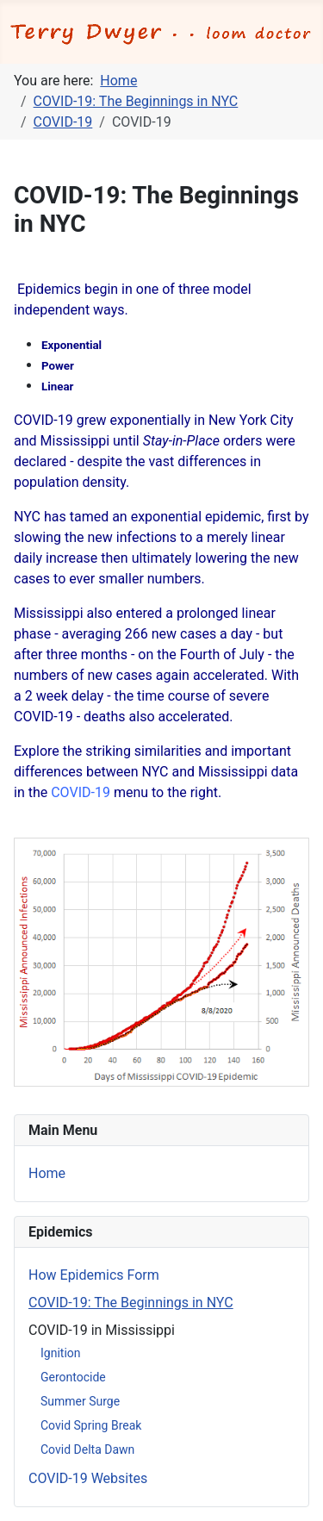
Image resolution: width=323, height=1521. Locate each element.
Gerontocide (73, 1377)
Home (46, 1173)
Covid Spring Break (90, 1425)
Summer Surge (80, 1401)
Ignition (60, 1353)
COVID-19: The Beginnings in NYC (130, 1302)
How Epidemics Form (93, 1275)
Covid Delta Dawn (87, 1449)
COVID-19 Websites (87, 1478)
